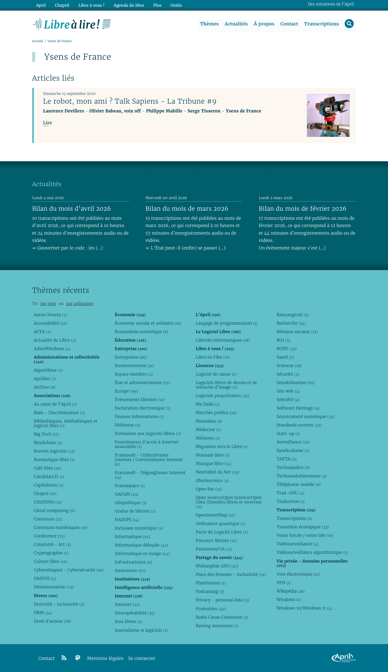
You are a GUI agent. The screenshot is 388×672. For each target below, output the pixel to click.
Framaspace (130, 485)
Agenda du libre (127, 5)
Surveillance (293, 442)
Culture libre (50, 561)
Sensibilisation (295, 382)
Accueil (37, 41)
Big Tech (46, 434)
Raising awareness (217, 625)
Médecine (208, 429)
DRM (43, 612)
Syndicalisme (292, 450)
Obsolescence (212, 480)
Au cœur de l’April (55, 404)
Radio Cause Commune (222, 617)
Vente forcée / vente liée (304, 535)
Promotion (211, 608)
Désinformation (54, 587)
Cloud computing (54, 510)
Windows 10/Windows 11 (304, 608)
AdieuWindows (52, 348)
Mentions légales (105, 658)
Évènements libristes (140, 399)
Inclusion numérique (139, 528)
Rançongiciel (292, 314)
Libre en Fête (213, 357)
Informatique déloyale (141, 545)
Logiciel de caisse (216, 374)
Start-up (288, 433)
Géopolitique (130, 502)
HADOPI (127, 520)
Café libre (47, 468)
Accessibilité (50, 323)
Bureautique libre (54, 459)
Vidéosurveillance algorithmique (312, 552)
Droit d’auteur (52, 621)
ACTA (42, 331)
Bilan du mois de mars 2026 (187, 208)
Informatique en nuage (142, 554)
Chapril (45, 493)
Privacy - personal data (222, 600)
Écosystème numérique (141, 331)
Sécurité (287, 374)
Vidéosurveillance (297, 544)
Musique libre (213, 463)
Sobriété (287, 399)
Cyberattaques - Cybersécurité (68, 570)
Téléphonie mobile (298, 484)
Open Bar (209, 489)
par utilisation (79, 303)
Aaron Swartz (50, 314)
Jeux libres (128, 621)
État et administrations (142, 382)
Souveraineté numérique (305, 416)
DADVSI (45, 578)
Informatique (132, 537)
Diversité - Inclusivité (59, 604)
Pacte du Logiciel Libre (222, 532)
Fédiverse (127, 425)
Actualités (235, 24)
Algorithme (48, 370)
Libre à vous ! (90, 5)
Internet (127, 604)
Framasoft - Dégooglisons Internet (150, 475)
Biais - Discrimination (59, 412)
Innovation (130, 570)
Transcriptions (321, 24)
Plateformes (211, 583)
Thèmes (209, 24)
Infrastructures (133, 562)
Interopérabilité (135, 613)
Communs (48, 519)
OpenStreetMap (215, 515)
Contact (289, 24)
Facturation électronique (142, 408)
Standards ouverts (299, 425)
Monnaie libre (212, 455)
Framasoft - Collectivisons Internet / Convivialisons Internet (148, 459)
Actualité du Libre (55, 340)
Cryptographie (51, 553)
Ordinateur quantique (220, 524)
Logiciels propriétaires (222, 395)
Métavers (208, 438)
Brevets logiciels (54, 451)
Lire (47, 123)
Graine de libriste (135, 511)
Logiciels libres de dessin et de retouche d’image (226, 385)
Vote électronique (298, 574)
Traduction (290, 501)
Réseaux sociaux (297, 331)
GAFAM (126, 494)
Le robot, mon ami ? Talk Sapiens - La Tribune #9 (130, 101)
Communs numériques (60, 527)
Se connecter (142, 658)
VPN (283, 582)
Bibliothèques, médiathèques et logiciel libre (65, 423)
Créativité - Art (52, 544)
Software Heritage (297, 408)
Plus (156, 5)
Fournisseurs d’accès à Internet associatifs (146, 444)
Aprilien (45, 378)
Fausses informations (139, 416)
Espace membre (134, 374)
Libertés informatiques (223, 340)
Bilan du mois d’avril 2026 (71, 208)
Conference (49, 536)
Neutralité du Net (217, 472)
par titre (48, 303)
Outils (174, 5)
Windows (288, 599)
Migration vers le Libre (221, 446)
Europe (126, 391)
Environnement (134, 365)
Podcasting (210, 591)
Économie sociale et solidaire (148, 323)
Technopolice (293, 467)
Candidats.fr (49, 476)
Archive (44, 387)
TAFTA (286, 459)
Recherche (291, 323)
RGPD (286, 348)
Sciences (288, 365)
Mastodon (209, 421)
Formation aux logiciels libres (148, 433)
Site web (288, 391)
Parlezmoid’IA (214, 549)
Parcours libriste (216, 540)
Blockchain (48, 442)
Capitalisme (48, 485)
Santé (285, 357)
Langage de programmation (226, 323)
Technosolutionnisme (301, 476)
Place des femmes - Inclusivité (231, 574)
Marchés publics (216, 412)
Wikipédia (290, 591)
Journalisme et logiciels (141, 630)
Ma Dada (207, 404)
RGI (283, 340)
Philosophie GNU (217, 566)
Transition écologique (302, 527)
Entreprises (130, 357)
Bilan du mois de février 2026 (303, 208)
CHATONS (48, 502)
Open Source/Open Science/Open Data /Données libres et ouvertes (229, 502)
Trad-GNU (290, 493)
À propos (263, 24)
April (40, 5)
